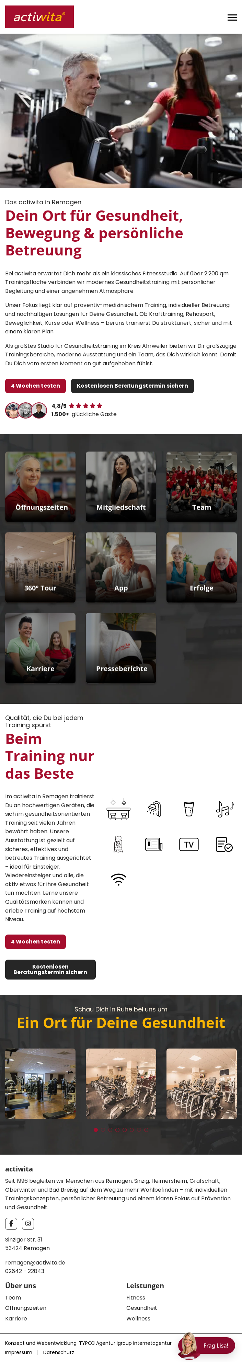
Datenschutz (58, 1352)
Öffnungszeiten (25, 1308)
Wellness (138, 1319)
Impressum (18, 1352)
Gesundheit (141, 1308)
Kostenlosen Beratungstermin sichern (132, 386)
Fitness (135, 1298)
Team (13, 1298)
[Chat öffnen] (206, 1345)
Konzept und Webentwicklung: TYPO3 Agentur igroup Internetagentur (88, 1343)
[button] (96, 1130)
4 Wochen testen (35, 386)
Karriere (16, 1319)
